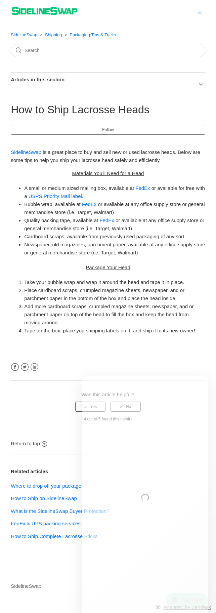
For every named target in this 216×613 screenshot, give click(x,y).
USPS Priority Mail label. (56, 196)
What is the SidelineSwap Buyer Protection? (60, 511)
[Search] (108, 50)
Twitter (24, 367)
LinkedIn (34, 367)
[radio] (90, 407)
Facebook (15, 367)
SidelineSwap (24, 34)
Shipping (53, 34)
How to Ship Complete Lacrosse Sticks (54, 536)
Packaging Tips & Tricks (93, 34)
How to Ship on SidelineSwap (44, 498)
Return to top (29, 443)
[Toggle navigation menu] (200, 12)
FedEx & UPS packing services (46, 523)
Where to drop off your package (46, 486)
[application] (184, 597)
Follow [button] (108, 129)
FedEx (142, 188)
